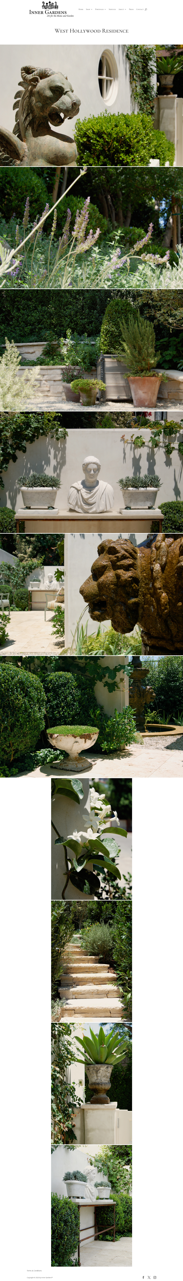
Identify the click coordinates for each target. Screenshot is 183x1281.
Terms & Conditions (34, 1270)
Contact (140, 9)
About (121, 9)
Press (131, 9)
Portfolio (99, 9)
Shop (88, 9)
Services (112, 9)
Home (81, 9)
